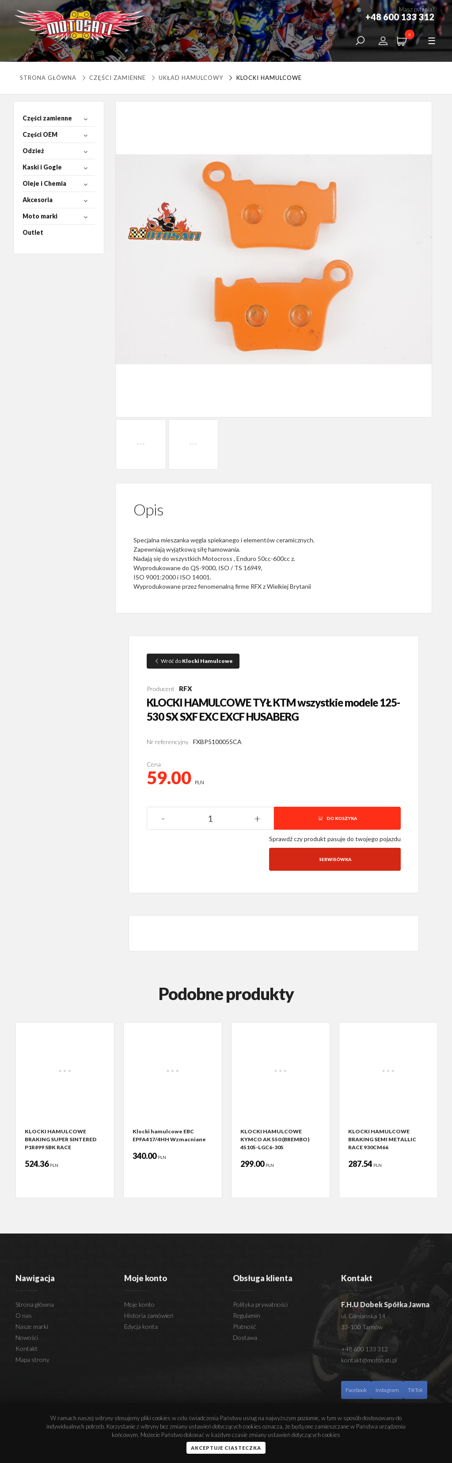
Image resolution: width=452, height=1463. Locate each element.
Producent (161, 688)
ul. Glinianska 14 (363, 1316)
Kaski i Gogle (42, 167)
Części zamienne (113, 77)
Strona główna (48, 77)
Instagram (387, 1390)
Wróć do (193, 661)
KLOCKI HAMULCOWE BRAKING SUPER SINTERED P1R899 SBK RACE (60, 1139)
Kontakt (26, 1348)
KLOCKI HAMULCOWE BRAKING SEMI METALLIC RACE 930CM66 (382, 1139)
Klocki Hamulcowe (264, 77)
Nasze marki (31, 1326)
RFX (185, 688)
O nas (23, 1315)
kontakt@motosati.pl (369, 1360)
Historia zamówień (149, 1315)
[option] (65, 1110)
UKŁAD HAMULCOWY (186, 77)
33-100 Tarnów (362, 1327)
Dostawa (245, 1337)
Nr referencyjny (168, 741)
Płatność (244, 1326)
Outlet (33, 232)
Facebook (356, 1390)
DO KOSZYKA (337, 818)
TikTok (415, 1390)
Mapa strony (32, 1359)
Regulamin (246, 1315)
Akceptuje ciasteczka (226, 1448)
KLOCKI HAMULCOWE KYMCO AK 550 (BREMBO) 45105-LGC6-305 (274, 1139)
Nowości (26, 1337)
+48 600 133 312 (364, 1349)
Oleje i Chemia (44, 183)
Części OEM (40, 134)
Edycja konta (141, 1326)
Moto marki (40, 216)
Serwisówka (335, 859)
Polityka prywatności (260, 1304)
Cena (154, 764)
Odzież (33, 150)
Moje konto (139, 1304)
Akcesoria (38, 199)
